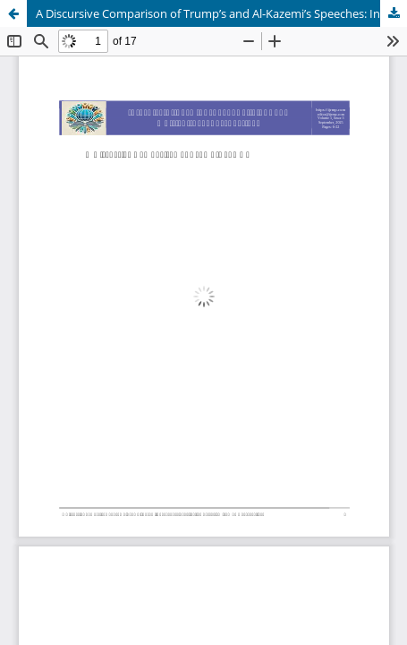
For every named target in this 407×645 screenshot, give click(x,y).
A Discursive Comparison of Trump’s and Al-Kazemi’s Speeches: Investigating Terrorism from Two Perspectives (221, 13)
